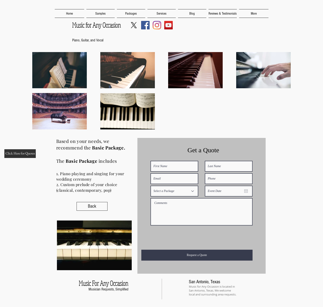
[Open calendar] (246, 191)
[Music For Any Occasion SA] (145, 25)
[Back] (92, 206)
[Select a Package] (174, 191)
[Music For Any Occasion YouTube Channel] (168, 25)
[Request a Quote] (197, 255)
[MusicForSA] (134, 25)
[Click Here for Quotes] (20, 153)
